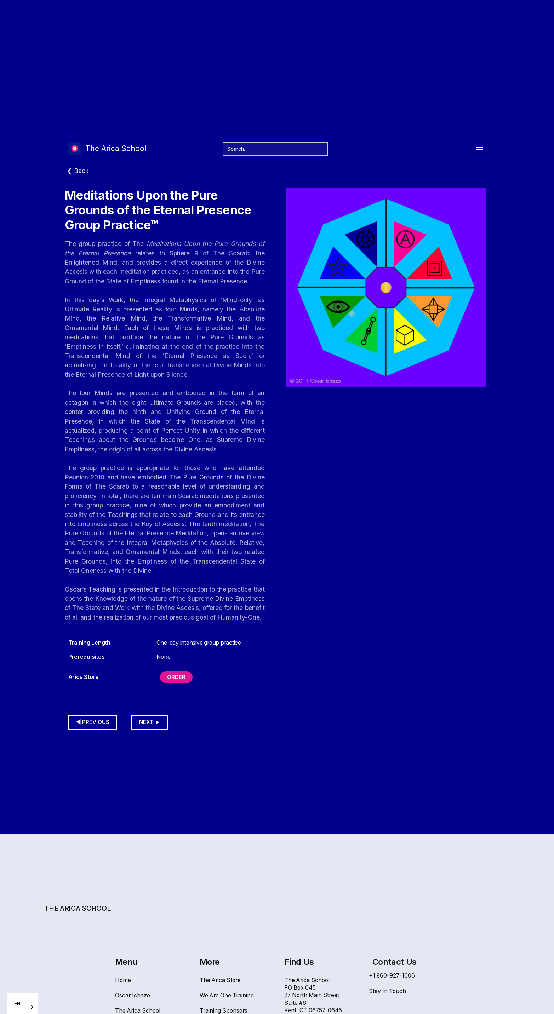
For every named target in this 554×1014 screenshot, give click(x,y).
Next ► (149, 722)
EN (17, 1003)
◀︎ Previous (93, 722)
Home (123, 980)
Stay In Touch (387, 991)
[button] (479, 148)
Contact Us (394, 962)
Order (176, 677)
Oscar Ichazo (132, 995)
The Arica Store (220, 980)
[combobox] (22, 1003)
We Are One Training (227, 995)
